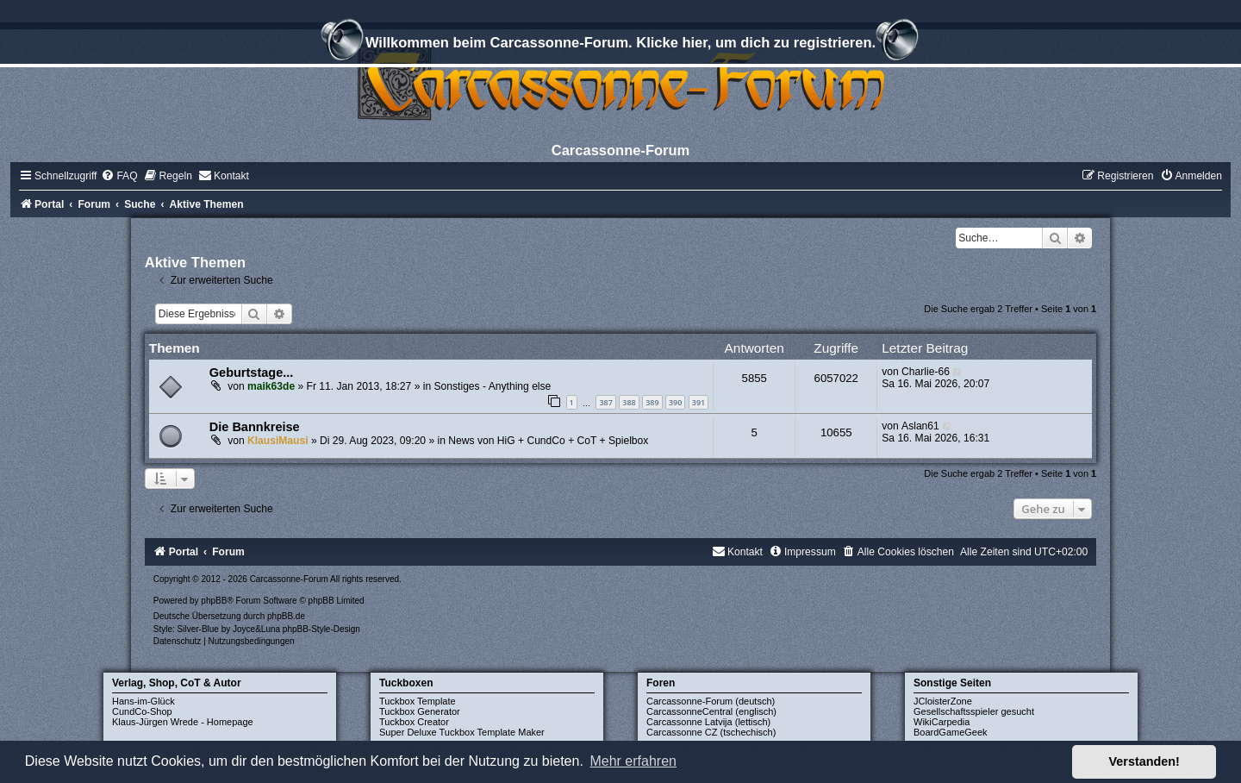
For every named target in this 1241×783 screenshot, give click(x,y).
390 (675, 402)
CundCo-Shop (142, 711)
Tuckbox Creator (414, 722)
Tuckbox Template (417, 701)
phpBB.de (286, 616)
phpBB (214, 600)
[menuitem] (119, 176)
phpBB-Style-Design (321, 629)
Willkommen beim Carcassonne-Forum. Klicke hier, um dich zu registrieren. (620, 44)
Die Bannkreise (254, 427)
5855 (754, 378)
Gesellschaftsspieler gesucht (974, 711)
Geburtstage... (251, 372)
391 (698, 402)
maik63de (271, 386)
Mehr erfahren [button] (633, 761)
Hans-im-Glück (143, 701)
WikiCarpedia (942, 722)
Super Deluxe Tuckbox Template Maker (462, 732)
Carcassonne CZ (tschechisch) (711, 732)
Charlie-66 (925, 372)
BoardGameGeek (951, 732)
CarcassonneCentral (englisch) (711, 711)
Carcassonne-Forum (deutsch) (710, 701)
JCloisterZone (943, 701)
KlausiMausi (278, 441)
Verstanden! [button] (1144, 761)
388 (628, 402)
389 (651, 402)
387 (605, 402)
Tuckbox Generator (419, 711)
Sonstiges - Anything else (493, 386)
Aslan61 (920, 426)
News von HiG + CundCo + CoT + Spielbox (548, 441)
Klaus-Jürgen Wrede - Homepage (182, 722)
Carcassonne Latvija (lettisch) (708, 722)
